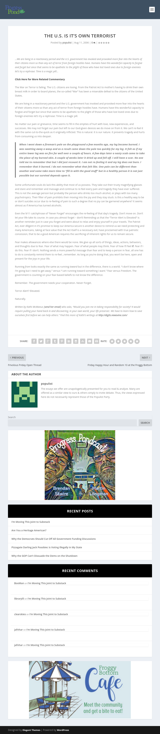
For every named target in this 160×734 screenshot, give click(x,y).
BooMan (19, 583)
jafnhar (18, 629)
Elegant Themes (31, 730)
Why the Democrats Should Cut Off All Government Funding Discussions (53, 538)
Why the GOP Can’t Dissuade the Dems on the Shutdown (44, 555)
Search (12, 417)
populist (67, 42)
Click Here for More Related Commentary (40, 79)
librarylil (19, 598)
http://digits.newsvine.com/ (113, 315)
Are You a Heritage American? (28, 530)
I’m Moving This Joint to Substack (30, 521)
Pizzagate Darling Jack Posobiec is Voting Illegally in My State (46, 547)
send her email (52, 306)
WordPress (63, 730)
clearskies (20, 614)
